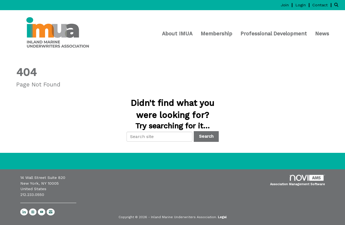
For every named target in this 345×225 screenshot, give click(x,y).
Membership (216, 34)
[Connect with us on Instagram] (33, 212)
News (322, 34)
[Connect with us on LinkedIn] (24, 212)
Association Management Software (297, 180)
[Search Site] (337, 4)
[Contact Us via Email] (51, 212)
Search (206, 136)
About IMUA (177, 34)
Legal (222, 217)
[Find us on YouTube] (41, 212)
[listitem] (287, 4)
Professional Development (273, 34)
